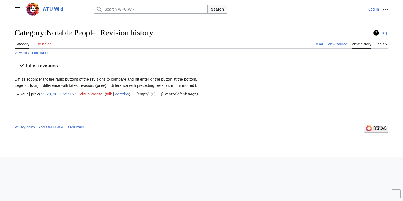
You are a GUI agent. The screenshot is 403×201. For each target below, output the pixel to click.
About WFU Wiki (50, 127)
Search (217, 9)
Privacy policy (25, 127)
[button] (201, 66)
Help (384, 33)
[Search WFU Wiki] (151, 9)
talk (109, 94)
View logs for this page (31, 52)
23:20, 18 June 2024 (59, 94)
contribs (122, 94)
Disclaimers (75, 127)
